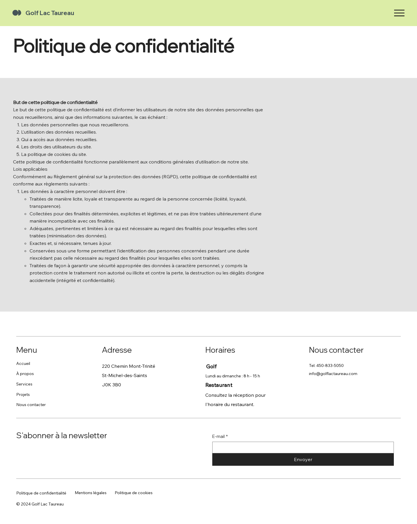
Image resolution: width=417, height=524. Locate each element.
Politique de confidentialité (41, 493)
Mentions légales (91, 492)
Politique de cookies (134, 492)
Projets (23, 394)
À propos (25, 373)
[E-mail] (301, 447)
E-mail (220, 436)
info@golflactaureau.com (333, 373)
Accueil (23, 363)
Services (24, 384)
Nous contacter (31, 404)
